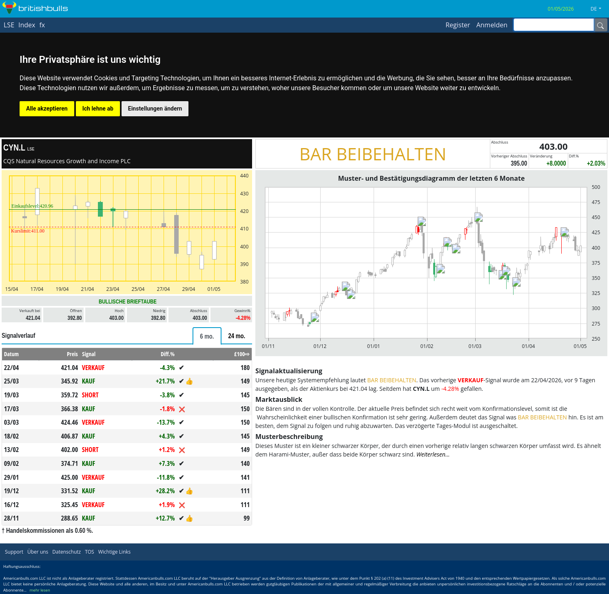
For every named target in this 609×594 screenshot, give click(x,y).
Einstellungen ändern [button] (155, 108)
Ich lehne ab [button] (97, 108)
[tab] (207, 336)
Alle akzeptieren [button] (47, 108)
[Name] (600, 24)
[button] (599, 9)
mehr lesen (40, 590)
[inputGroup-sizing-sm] (554, 24)
